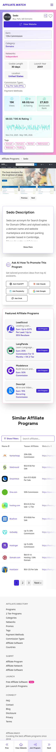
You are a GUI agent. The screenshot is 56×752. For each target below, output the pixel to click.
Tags (8, 630)
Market (31, 144)
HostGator (14, 569)
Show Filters (11, 438)
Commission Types (15, 638)
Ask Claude (39, 284)
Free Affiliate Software (20, 681)
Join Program (43, 329)
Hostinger (14, 545)
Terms (9, 721)
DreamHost (14, 478)
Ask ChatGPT (17, 284)
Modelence (22, 365)
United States (15, 76)
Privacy (9, 717)
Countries (11, 647)
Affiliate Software (14, 643)
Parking (20, 147)
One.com (13, 492)
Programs (11, 609)
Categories (11, 617)
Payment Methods (15, 634)
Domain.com (15, 557)
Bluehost (13, 519)
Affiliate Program (14, 661)
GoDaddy (13, 532)
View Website (28, 24)
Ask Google (39, 291)
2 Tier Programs (14, 613)
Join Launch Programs (16, 686)
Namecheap (15, 455)
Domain (9, 144)
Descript (20, 384)
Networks (10, 622)
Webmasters (43, 144)
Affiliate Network (14, 665)
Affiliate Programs (10, 158)
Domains (10, 46)
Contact (10, 704)
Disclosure (11, 713)
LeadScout (22, 322)
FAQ (8, 700)
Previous (24, 198)
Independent (12, 56)
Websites (9, 147)
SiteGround (14, 467)
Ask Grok (16, 298)
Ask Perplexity (16, 291)
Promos (10, 626)
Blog (8, 708)
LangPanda (22, 344)
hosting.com (15, 505)
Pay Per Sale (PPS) (15, 85)
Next (33, 198)
